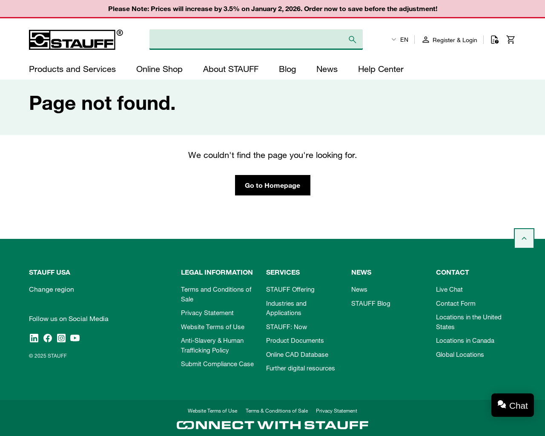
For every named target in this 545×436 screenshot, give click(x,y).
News (359, 289)
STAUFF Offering (290, 289)
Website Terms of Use (212, 326)
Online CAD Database (297, 354)
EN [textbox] (404, 39)
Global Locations (460, 354)
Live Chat (449, 289)
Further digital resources (300, 368)
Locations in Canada (465, 340)
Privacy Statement (207, 312)
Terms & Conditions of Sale (277, 410)
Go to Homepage (272, 185)
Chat (518, 405)
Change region (51, 289)
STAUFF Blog (370, 303)
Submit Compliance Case (217, 363)
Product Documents (295, 340)
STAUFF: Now (286, 326)
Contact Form (456, 303)
